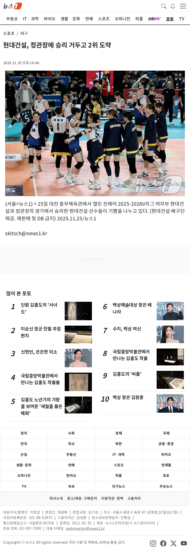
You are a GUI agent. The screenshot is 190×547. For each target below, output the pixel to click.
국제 (166, 433)
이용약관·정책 (112, 498)
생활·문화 (24, 465)
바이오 (166, 454)
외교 (71, 443)
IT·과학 (118, 454)
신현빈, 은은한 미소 (39, 352)
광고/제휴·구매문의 (82, 498)
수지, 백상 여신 (127, 329)
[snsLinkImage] (153, 542)
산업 (24, 454)
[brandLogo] (12, 5)
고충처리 (134, 498)
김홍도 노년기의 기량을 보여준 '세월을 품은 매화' (41, 406)
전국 (24, 443)
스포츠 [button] (9, 33)
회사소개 (56, 498)
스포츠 (119, 465)
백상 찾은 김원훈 (128, 397)
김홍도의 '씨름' (127, 374)
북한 (118, 443)
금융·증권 (166, 443)
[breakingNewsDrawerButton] (172, 6)
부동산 (71, 454)
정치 (24, 433)
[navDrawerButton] (183, 6)
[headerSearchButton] (163, 6)
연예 (71, 465)
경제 (118, 433)
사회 (71, 433)
